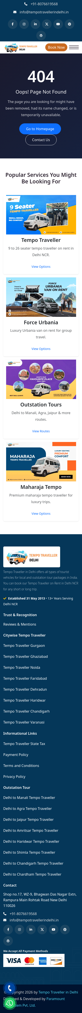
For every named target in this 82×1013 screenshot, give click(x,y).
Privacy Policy (14, 776)
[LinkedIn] (35, 24)
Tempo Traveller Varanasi (23, 722)
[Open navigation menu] (74, 47)
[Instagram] (24, 24)
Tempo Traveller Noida (21, 667)
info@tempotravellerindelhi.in (44, 12)
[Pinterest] (69, 24)
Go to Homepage (40, 128)
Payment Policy (15, 754)
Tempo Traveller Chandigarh (26, 711)
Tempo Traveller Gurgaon (24, 645)
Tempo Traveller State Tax (24, 743)
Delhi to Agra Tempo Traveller (27, 808)
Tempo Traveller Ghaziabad (25, 656)
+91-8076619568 (44, 4)
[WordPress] (41, 35)
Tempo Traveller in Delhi (58, 992)
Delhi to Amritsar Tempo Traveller (30, 830)
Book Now (56, 47)
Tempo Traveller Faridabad (25, 678)
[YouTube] (58, 24)
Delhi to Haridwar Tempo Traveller (31, 841)
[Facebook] (12, 24)
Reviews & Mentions (19, 624)
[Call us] (9, 988)
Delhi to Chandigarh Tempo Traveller (33, 863)
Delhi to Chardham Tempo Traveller (32, 874)
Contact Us (41, 139)
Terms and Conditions (21, 765)
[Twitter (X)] (47, 24)
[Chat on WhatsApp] (9, 1003)
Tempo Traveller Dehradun (25, 689)
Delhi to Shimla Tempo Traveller (29, 852)
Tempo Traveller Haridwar (24, 700)
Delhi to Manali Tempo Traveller (29, 797)
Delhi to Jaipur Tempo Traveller (28, 819)
